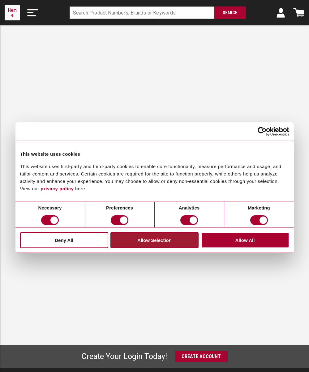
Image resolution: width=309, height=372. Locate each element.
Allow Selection (154, 240)
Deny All (64, 240)
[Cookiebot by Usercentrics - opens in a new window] (262, 131)
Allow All (245, 240)
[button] (32, 12)
